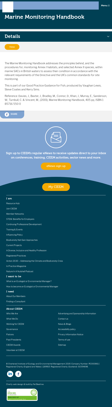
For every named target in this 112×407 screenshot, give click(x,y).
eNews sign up (56, 166)
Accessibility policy (67, 329)
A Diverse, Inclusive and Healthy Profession (26, 250)
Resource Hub (13, 203)
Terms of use (64, 339)
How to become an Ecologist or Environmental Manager (32, 286)
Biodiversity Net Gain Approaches (22, 240)
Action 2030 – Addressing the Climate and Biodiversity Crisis (34, 261)
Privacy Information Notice (70, 334)
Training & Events (14, 229)
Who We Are (12, 313)
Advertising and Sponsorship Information (77, 313)
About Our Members (15, 296)
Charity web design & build (18, 384)
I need (10, 291)
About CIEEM (14, 308)
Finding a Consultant (15, 301)
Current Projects (14, 245)
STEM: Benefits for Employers (20, 219)
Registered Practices (16, 255)
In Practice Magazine (16, 266)
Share (11, 114)
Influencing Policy (14, 235)
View (12, 47)
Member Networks (15, 214)
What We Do (12, 318)
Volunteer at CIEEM (15, 350)
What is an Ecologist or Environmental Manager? (28, 281)
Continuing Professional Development (24, 224)
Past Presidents (13, 339)
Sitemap (62, 345)
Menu (105, 5)
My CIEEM (56, 187)
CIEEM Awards (13, 345)
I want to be (13, 276)
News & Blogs (64, 324)
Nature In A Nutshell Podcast (19, 271)
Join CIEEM (11, 208)
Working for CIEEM (15, 324)
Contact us (63, 318)
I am (9, 198)
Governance (12, 329)
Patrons (10, 334)
